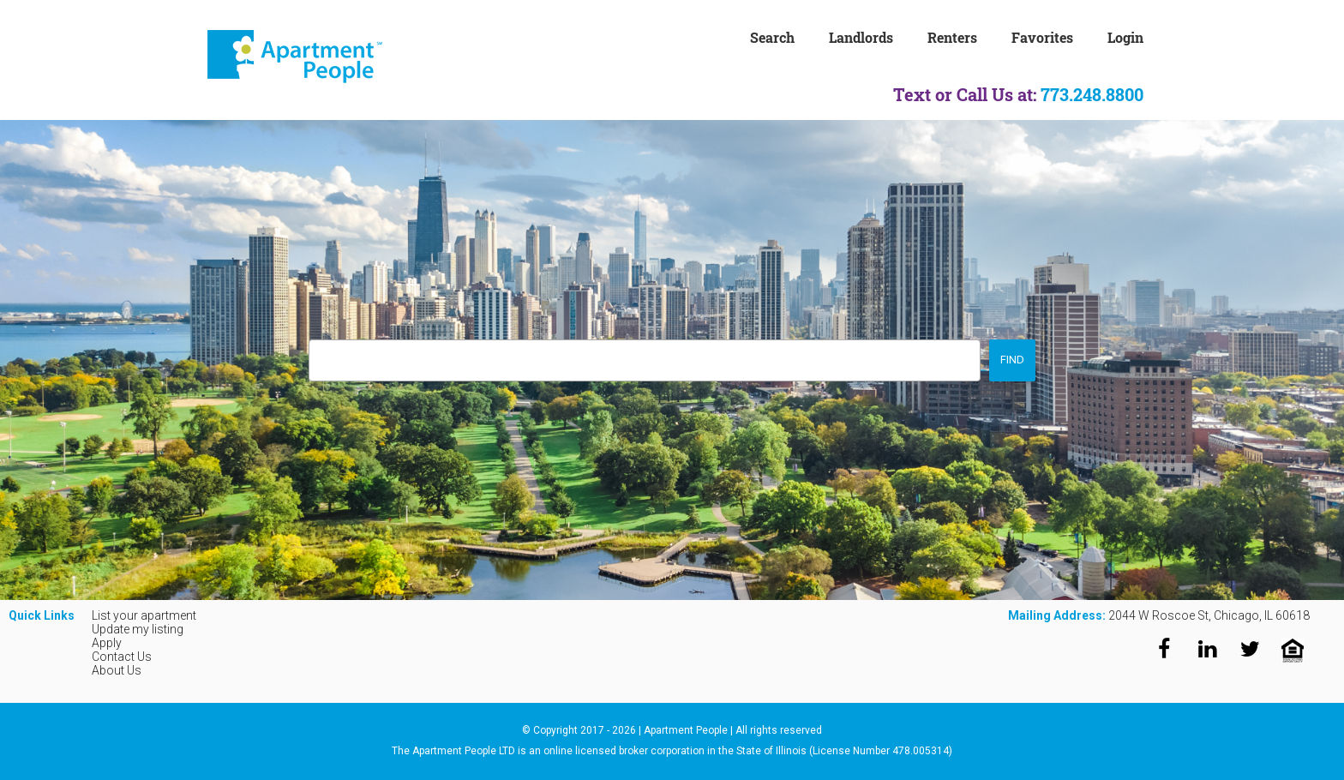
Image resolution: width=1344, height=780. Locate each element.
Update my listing (137, 629)
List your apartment (144, 615)
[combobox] (645, 360)
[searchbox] (318, 355)
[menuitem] (789, 36)
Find (1012, 359)
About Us (116, 670)
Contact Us (122, 656)
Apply (107, 643)
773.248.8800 (1092, 94)
